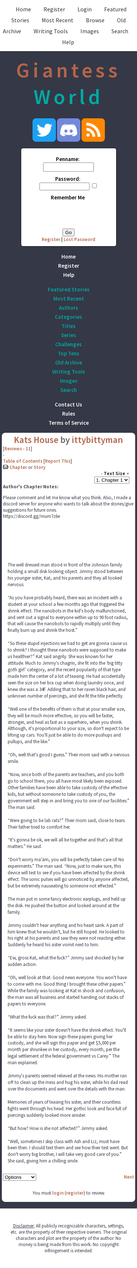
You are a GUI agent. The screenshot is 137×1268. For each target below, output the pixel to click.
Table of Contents (22, 461)
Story (39, 467)
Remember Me (68, 197)
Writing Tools (51, 31)
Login (84, 9)
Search (119, 31)
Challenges (68, 344)
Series (68, 335)
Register (54, 9)
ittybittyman (97, 440)
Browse (95, 20)
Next (129, 1177)
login (58, 1193)
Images (89, 31)
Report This (58, 461)
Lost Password (79, 239)
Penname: (68, 159)
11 (28, 449)
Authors (68, 307)
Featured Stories (69, 289)
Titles (68, 325)
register (75, 1193)
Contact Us (68, 404)
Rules (68, 413)
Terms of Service (69, 422)
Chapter (18, 467)
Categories (68, 316)
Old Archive (68, 362)
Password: (67, 178)
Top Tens (68, 353)
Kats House (36, 440)
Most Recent (57, 20)
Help (68, 42)
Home (23, 9)
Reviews (13, 449)
